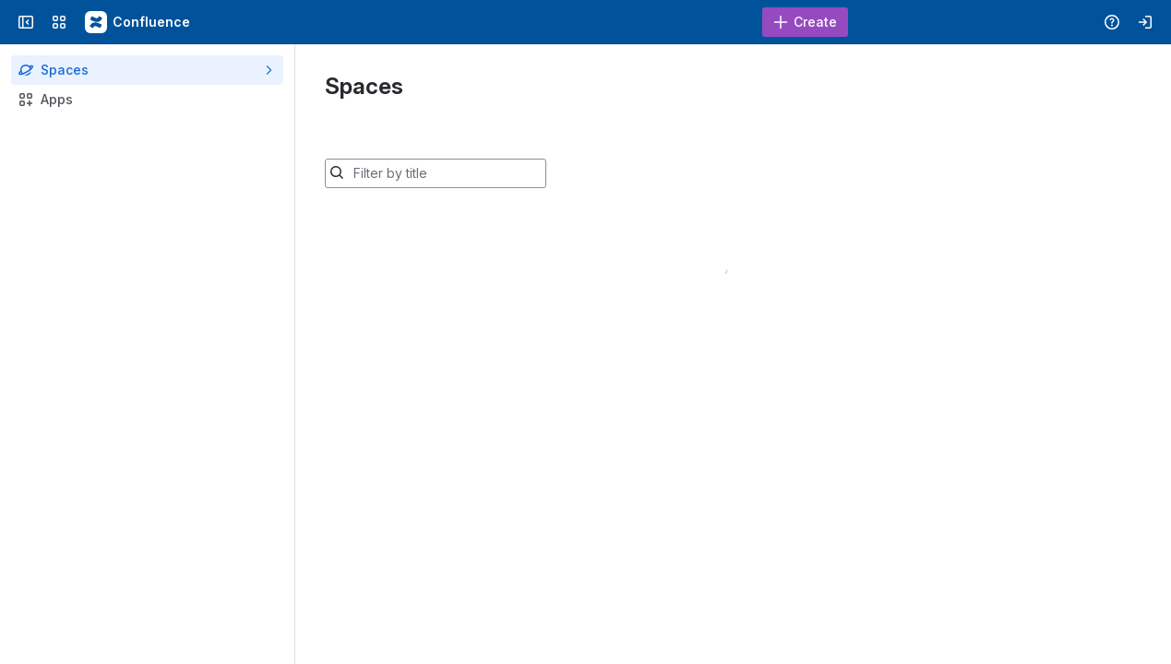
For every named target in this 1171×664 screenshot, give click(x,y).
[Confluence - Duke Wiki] (138, 22)
